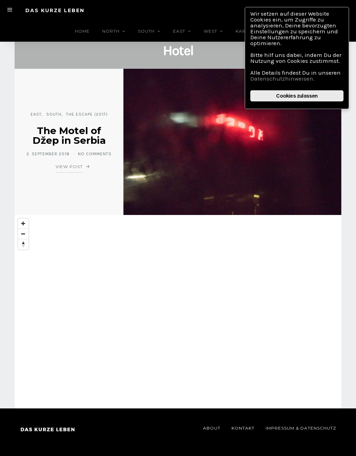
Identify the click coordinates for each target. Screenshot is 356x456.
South (146, 31)
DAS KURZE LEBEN (54, 10)
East (179, 31)
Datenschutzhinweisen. (282, 78)
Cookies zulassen (296, 95)
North (111, 31)
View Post (69, 166)
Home (82, 31)
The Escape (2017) (87, 114)
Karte (244, 31)
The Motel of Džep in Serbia (69, 135)
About (211, 428)
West (210, 31)
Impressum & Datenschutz (301, 428)
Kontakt (243, 428)
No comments (95, 153)
